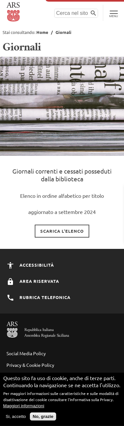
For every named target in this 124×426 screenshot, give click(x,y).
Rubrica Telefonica (38, 297)
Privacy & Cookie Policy (30, 365)
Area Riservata (32, 281)
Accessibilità (30, 265)
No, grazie (43, 419)
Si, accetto (16, 419)
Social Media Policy (26, 353)
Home (42, 32)
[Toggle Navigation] (113, 13)
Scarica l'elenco (62, 231)
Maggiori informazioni (23, 408)
